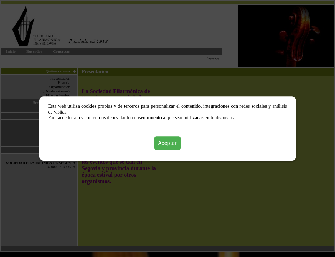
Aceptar (167, 143)
